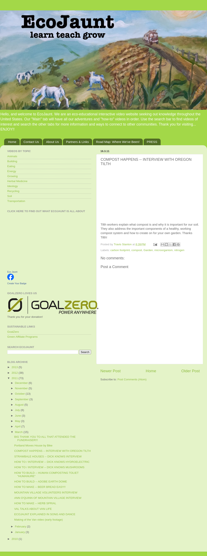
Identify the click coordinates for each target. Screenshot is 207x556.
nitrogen (179, 250)
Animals (12, 156)
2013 (15, 367)
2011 (15, 378)
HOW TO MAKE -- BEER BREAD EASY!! (40, 486)
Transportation (16, 201)
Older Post (190, 371)
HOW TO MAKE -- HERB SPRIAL (35, 503)
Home (12, 142)
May (18, 421)
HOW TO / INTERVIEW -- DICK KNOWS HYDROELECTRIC (52, 461)
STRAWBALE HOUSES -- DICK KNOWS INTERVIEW (48, 456)
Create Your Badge (16, 283)
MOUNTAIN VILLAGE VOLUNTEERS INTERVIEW (45, 492)
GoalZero (13, 331)
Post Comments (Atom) (132, 379)
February (21, 526)
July (18, 410)
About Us (52, 142)
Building (12, 161)
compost (136, 250)
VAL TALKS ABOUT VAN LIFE (33, 508)
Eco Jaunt (12, 272)
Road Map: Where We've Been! (118, 142)
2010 (15, 538)
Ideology (12, 186)
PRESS (152, 142)
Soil (9, 196)
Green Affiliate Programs (22, 336)
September (22, 399)
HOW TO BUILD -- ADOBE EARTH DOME (40, 481)
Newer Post (110, 371)
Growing (12, 176)
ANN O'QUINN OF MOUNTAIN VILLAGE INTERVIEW (48, 497)
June (18, 415)
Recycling (13, 191)
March (19, 432)
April (18, 426)
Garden (148, 250)
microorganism (163, 250)
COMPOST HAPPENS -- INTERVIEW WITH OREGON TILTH (52, 450)
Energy (11, 171)
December (22, 382)
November (22, 388)
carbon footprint (120, 250)
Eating (11, 166)
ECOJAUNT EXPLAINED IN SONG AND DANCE (44, 514)
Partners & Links (77, 142)
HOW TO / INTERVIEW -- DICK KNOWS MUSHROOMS (49, 467)
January (20, 532)
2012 (15, 372)
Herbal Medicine (17, 181)
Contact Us (31, 142)
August (19, 404)
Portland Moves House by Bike (33, 445)
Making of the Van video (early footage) (38, 519)
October (20, 393)
